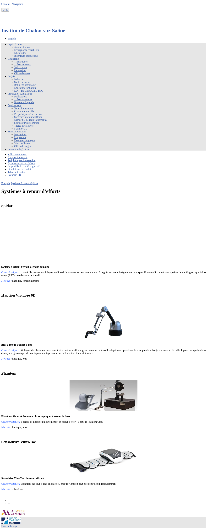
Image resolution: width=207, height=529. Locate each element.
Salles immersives (23, 108)
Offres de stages (22, 146)
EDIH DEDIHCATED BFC (28, 90)
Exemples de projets (24, 140)
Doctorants (20, 52)
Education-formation (25, 87)
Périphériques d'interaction (28, 114)
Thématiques (21, 61)
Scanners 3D (20, 128)
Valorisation (20, 67)
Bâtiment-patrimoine (25, 85)
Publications (20, 96)
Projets (11, 76)
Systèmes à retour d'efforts (28, 117)
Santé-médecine (22, 82)
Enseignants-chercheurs (26, 50)
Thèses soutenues (23, 99)
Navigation (17, 4)
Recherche (13, 58)
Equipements (14, 105)
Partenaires (20, 70)
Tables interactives (23, 125)
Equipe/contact (15, 44)
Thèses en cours (22, 64)
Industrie (18, 79)
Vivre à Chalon (22, 143)
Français (5, 183)
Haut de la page (9, 526)
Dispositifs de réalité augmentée (31, 119)
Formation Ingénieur (18, 149)
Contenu (5, 4)
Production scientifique (20, 93)
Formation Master (17, 131)
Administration (22, 47)
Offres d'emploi (22, 73)
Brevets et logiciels (24, 102)
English (12, 38)
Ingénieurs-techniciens (26, 55)
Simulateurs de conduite (26, 122)
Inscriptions (20, 134)
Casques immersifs (24, 111)
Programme (20, 137)
